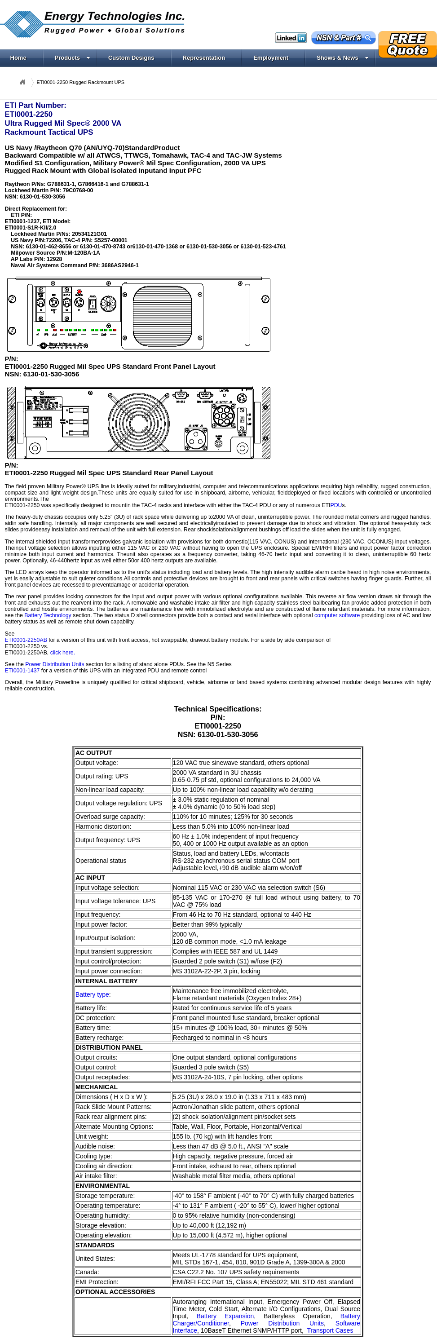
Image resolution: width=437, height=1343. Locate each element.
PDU (336, 505)
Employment (270, 57)
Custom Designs (131, 57)
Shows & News (342, 57)
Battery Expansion (225, 1316)
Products (72, 57)
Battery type (92, 994)
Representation (204, 57)
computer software (337, 615)
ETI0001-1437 (22, 670)
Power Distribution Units (54, 664)
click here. (62, 652)
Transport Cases (330, 1330)
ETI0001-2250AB (26, 640)
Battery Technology (47, 615)
